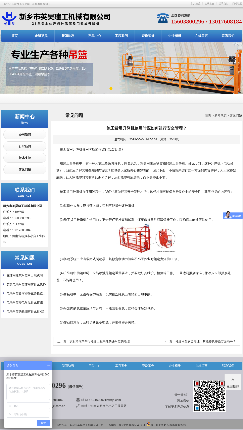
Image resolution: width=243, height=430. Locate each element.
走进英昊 (41, 36)
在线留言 (209, 3)
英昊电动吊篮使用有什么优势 (26, 284)
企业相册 (174, 36)
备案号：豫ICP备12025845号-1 (127, 425)
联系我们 (223, 3)
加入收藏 (195, 3)
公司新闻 (25, 134)
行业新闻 (25, 146)
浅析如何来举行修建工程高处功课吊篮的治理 (99, 341)
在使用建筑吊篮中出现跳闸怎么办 (29, 275)
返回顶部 (233, 381)
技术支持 (25, 157)
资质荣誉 (148, 36)
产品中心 (94, 36)
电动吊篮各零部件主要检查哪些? (28, 293)
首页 (14, 36)
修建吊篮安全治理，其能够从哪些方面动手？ (206, 341)
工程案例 (121, 36)
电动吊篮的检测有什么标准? (25, 311)
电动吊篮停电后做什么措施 (25, 302)
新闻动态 (67, 36)
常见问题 (25, 169)
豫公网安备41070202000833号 (167, 425)
